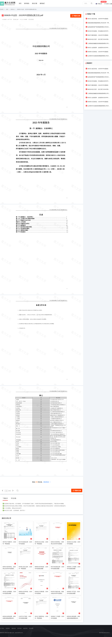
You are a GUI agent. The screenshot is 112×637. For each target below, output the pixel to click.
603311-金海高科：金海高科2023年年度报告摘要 (98, 47)
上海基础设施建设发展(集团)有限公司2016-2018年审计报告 (98, 43)
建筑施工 (42, 3)
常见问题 (13, 498)
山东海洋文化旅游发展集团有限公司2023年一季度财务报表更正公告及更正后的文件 (98, 55)
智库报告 (26, 3)
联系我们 (8, 628)
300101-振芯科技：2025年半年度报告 (97, 18)
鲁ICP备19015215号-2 (104, 632)
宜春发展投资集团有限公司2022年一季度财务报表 (98, 23)
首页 (20, 3)
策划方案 (34, 3)
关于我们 (2, 628)
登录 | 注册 (108, 3)
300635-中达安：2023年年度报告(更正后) (26, 9)
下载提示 (5, 498)
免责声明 (25, 628)
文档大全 (12, 9)
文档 (7, 9)
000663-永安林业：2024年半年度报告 (97, 51)
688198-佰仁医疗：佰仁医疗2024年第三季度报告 (98, 39)
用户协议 (19, 628)
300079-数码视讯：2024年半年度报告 (97, 35)
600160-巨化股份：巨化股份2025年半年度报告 (98, 31)
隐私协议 (14, 628)
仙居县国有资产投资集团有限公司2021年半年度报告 (98, 27)
